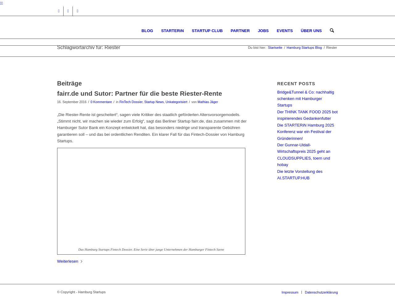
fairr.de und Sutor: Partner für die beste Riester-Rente (139, 93)
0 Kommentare (101, 102)
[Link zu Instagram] (58, 11)
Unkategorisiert (177, 102)
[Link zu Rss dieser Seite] (77, 11)
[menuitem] (147, 30)
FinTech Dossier (131, 102)
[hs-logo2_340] (103, 30)
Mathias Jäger (208, 102)
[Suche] (332, 30)
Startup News (154, 102)
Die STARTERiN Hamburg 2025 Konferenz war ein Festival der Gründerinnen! (305, 132)
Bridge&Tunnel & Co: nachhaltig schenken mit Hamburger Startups (305, 99)
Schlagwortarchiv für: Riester (88, 47)
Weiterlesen (70, 261)
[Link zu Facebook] (68, 11)
